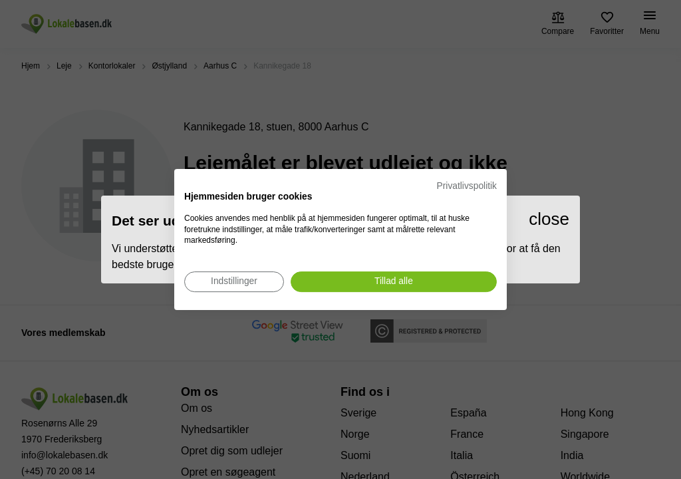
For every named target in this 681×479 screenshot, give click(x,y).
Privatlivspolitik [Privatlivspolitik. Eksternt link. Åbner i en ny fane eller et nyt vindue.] (467, 186)
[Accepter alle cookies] (394, 281)
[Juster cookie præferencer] (234, 281)
